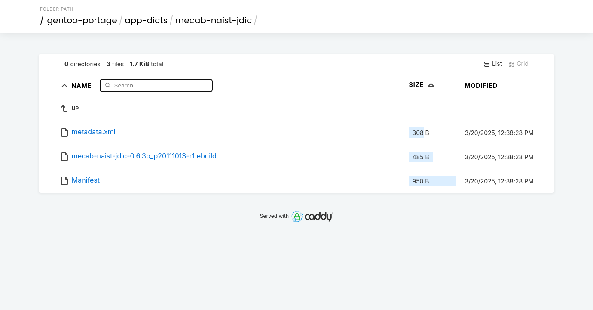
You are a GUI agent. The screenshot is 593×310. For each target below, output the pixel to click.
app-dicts (146, 20)
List (492, 64)
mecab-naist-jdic (213, 20)
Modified (481, 85)
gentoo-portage (82, 20)
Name (83, 85)
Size (422, 84)
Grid (518, 64)
